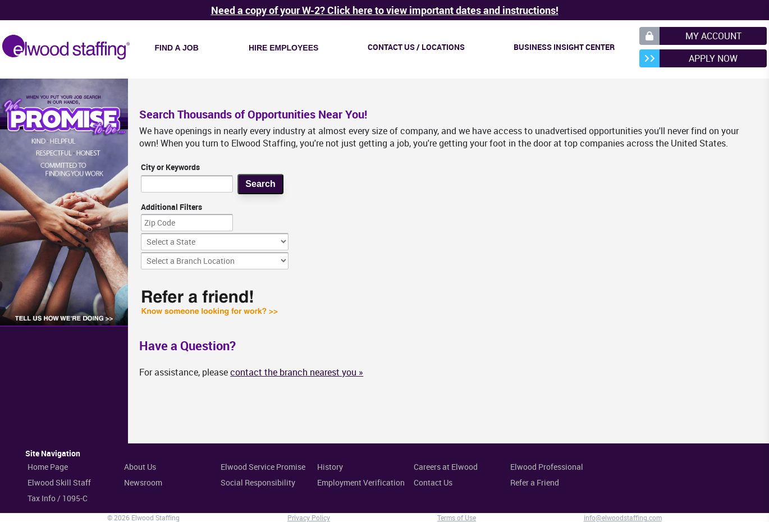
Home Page (48, 466)
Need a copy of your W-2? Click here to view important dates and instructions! (385, 10)
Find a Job (177, 47)
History (330, 466)
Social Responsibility (258, 482)
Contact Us (433, 482)
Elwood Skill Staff (59, 482)
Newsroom (143, 482)
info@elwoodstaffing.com (623, 517)
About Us (140, 466)
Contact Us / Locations (416, 47)
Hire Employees (283, 47)
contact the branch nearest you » (296, 372)
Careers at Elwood (446, 466)
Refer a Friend (534, 482)
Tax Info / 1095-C (58, 498)
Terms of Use (456, 517)
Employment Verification (361, 482)
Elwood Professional (546, 466)
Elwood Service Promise (263, 466)
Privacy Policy (308, 517)
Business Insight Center (564, 47)
